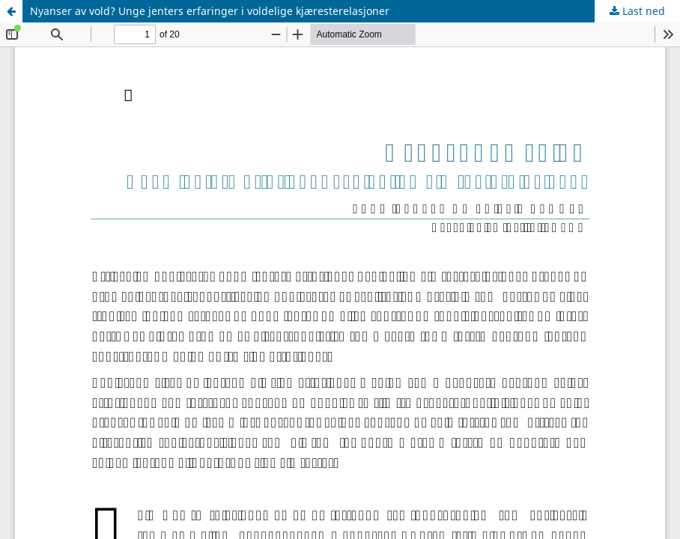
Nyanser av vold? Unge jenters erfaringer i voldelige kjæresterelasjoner (209, 11)
